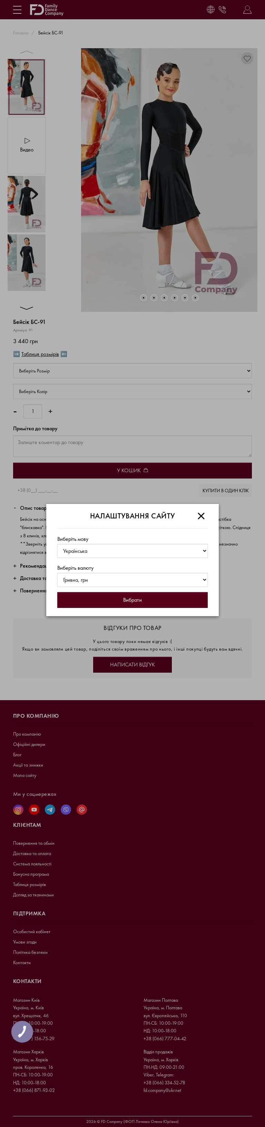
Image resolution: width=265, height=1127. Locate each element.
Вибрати (132, 599)
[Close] (201, 516)
